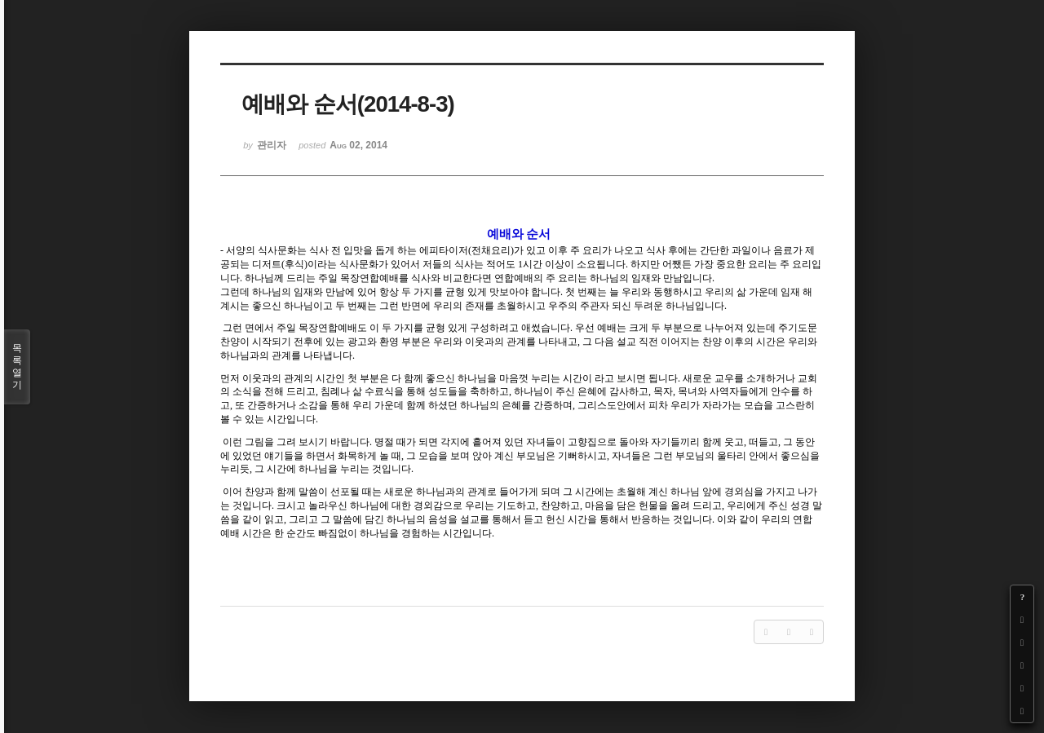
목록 (17, 366)
